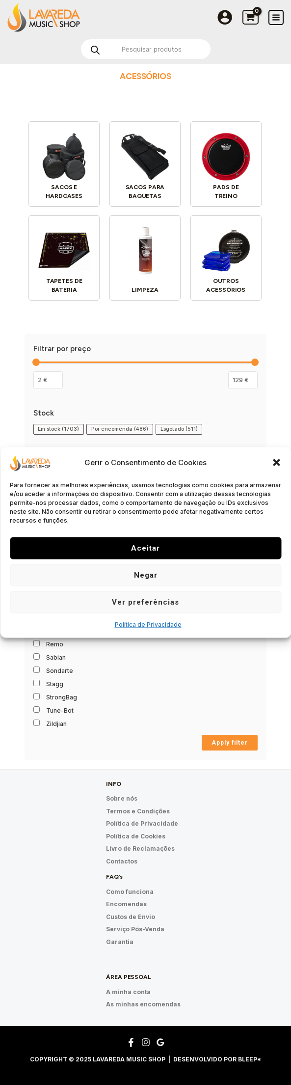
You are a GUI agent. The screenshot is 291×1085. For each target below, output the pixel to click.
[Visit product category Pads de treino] (226, 165)
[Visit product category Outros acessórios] (226, 259)
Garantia (119, 942)
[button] (276, 463)
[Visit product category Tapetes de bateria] (64, 259)
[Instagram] (145, 1042)
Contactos (121, 861)
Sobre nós (121, 798)
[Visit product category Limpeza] (145, 259)
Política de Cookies (135, 836)
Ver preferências (145, 602)
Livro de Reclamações (140, 848)
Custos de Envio (130, 916)
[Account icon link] (225, 17)
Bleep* (249, 1059)
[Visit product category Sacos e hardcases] (64, 165)
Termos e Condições (138, 811)
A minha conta (128, 992)
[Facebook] (131, 1042)
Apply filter (230, 742)
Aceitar (145, 548)
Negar (146, 575)
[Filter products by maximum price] (243, 380)
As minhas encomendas (143, 1004)
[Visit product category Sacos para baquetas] (145, 165)
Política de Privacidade (148, 624)
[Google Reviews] (160, 1042)
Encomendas (126, 904)
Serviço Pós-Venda (135, 929)
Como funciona (130, 891)
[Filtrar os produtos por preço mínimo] (48, 380)
